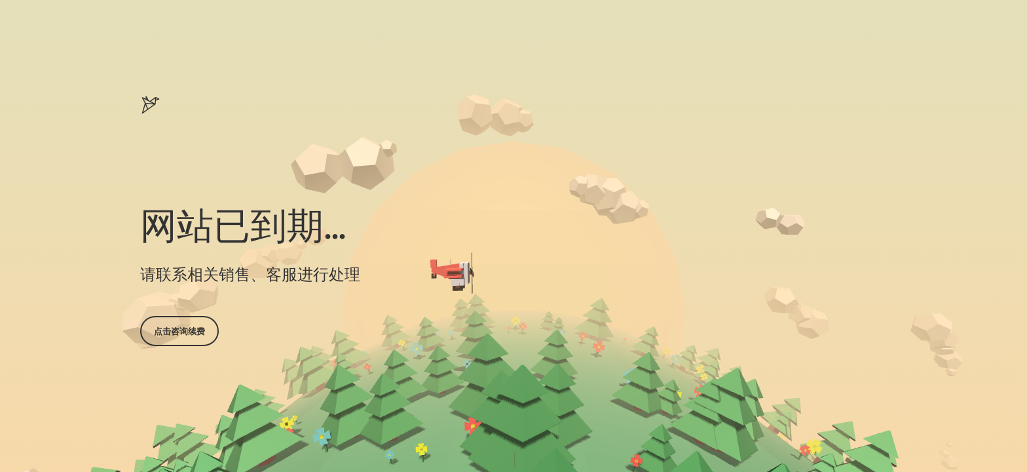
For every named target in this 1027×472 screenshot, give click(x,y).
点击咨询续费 (179, 331)
